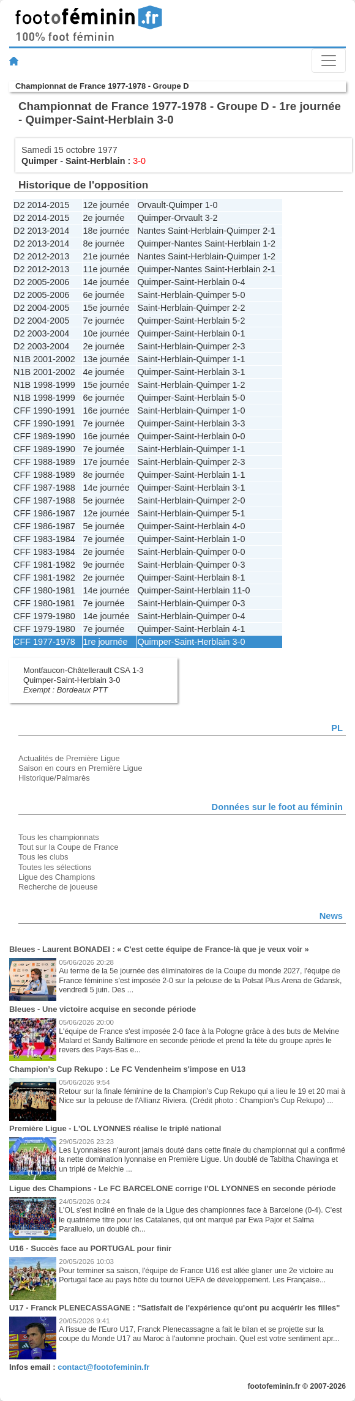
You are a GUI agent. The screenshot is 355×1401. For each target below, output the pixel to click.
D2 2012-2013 (41, 256)
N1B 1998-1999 (44, 385)
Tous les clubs (43, 856)
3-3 (239, 423)
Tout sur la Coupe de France (68, 847)
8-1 (239, 577)
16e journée (106, 410)
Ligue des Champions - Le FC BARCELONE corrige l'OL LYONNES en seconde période (172, 1188)
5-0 (239, 295)
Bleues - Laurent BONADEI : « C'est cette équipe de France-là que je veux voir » (159, 949)
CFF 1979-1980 (44, 616)
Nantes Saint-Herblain (180, 231)
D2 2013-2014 (41, 231)
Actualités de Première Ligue (69, 758)
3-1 (239, 372)
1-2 (269, 243)
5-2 (239, 320)
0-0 (239, 436)
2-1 (269, 231)
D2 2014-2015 (41, 205)
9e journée (104, 565)
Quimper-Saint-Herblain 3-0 (71, 680)
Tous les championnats (58, 837)
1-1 (239, 359)
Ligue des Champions (56, 877)
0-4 (239, 282)
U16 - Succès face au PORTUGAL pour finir (90, 1248)
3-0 (239, 642)
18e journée (106, 231)
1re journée (105, 642)
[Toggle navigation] (329, 60)
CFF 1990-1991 (44, 410)
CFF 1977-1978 (44, 642)
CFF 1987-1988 (44, 487)
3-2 (211, 218)
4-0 (239, 526)
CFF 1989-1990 (44, 436)
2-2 (239, 308)
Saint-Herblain (95, 161)
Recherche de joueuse (58, 886)
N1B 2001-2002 (44, 359)
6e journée (104, 295)
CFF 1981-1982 (44, 565)
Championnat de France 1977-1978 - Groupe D (102, 86)
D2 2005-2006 (41, 282)
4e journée (104, 372)
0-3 (239, 565)
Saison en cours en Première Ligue (80, 768)
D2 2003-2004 (41, 333)
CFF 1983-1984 (44, 539)
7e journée (104, 320)
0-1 (239, 333)
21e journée (106, 256)
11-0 (241, 590)
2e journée (104, 218)
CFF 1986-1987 (44, 513)
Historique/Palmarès (54, 777)
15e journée (106, 308)
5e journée (104, 500)
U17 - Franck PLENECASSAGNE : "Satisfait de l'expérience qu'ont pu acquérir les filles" (174, 1307)
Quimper (39, 161)
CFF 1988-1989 (44, 462)
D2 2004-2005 (41, 308)
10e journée (106, 333)
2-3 (239, 346)
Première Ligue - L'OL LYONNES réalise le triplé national (115, 1128)
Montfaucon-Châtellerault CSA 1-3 (83, 670)
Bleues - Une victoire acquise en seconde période (102, 1009)
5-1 (239, 513)
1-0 (211, 205)
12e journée (106, 205)
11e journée (106, 269)
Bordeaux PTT (82, 689)
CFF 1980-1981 (44, 590)
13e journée (106, 359)
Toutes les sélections (55, 867)
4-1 (239, 629)
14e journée (106, 282)
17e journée (106, 462)
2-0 (239, 500)
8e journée (104, 243)
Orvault (151, 205)
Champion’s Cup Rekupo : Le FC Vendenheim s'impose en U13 (127, 1069)
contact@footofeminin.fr (103, 1367)
